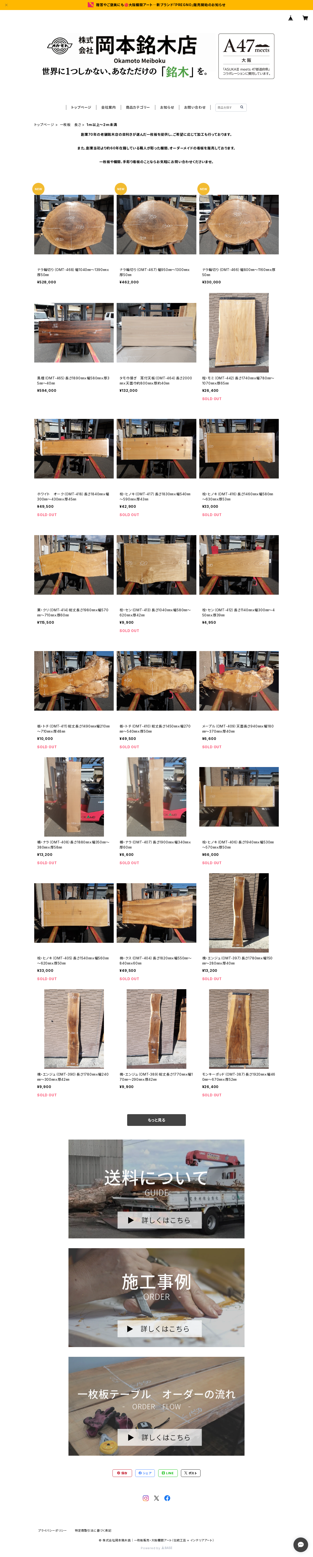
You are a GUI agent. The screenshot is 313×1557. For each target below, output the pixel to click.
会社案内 (108, 107)
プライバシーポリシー (52, 1530)
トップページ (81, 107)
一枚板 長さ (70, 125)
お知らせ (167, 107)
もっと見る (156, 1120)
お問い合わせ (195, 107)
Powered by (156, 1548)
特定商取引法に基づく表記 (93, 1530)
